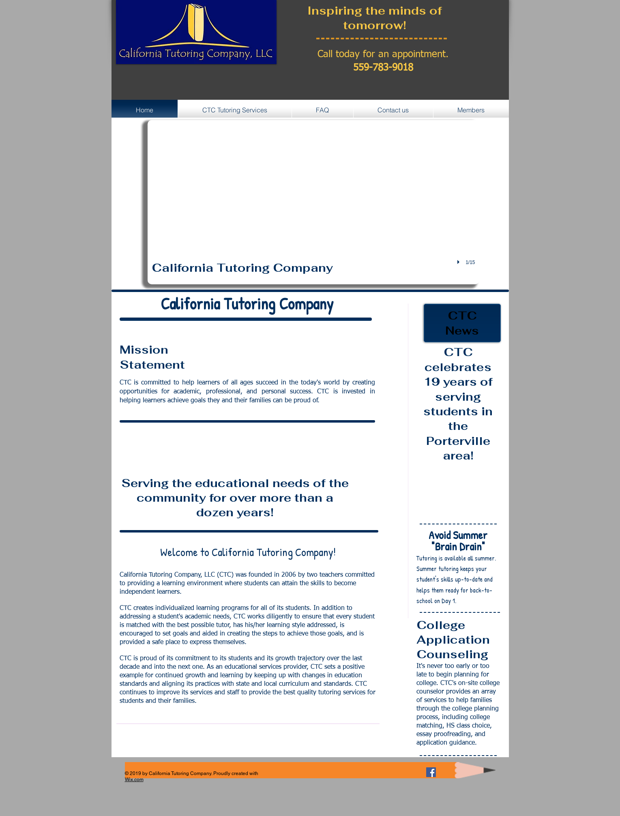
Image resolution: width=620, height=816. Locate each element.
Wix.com (134, 779)
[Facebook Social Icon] (431, 772)
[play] (459, 262)
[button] (313, 202)
